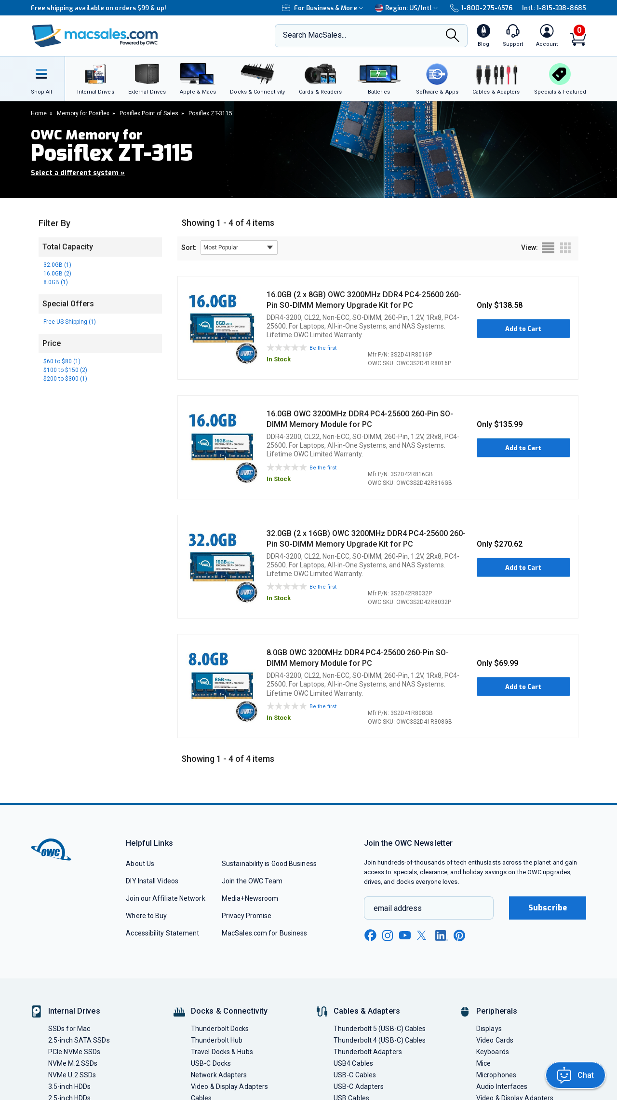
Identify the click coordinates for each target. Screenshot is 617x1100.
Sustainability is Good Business (269, 863)
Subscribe (547, 908)
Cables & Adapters (367, 1011)
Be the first (322, 348)
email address (398, 908)
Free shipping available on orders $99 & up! (98, 8)
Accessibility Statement (162, 933)
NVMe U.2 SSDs (72, 1075)
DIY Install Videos (152, 881)
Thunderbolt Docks (220, 1028)
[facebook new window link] (370, 935)
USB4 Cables (353, 1063)
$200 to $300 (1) (65, 378)
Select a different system (78, 173)
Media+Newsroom (250, 898)
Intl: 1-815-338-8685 (554, 8)
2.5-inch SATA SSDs (79, 1040)
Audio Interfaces (501, 1086)
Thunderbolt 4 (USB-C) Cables (380, 1040)
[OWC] (95, 36)
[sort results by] (239, 247)
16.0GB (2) (57, 273)
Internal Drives (74, 1011)
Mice (483, 1063)
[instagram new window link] (387, 935)
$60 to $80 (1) (61, 361)
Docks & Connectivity (229, 1011)
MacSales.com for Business (264, 933)
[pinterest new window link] (459, 935)
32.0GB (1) (57, 264)
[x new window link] (423, 935)
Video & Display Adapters (229, 1086)
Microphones (496, 1075)
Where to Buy (146, 916)
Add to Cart (523, 329)
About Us (140, 863)
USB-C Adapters (359, 1086)
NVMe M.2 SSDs (72, 1063)
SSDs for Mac (69, 1028)
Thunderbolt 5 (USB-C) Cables (380, 1028)
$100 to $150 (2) (65, 370)
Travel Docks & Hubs (222, 1052)
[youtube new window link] (405, 935)
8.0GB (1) (55, 282)
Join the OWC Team (252, 881)
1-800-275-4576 (481, 8)
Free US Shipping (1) (69, 321)
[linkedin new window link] (441, 935)
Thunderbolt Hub (216, 1040)
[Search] (452, 36)
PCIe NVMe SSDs (74, 1052)
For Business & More (323, 8)
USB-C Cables (355, 1075)
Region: (407, 8)
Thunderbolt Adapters (368, 1052)
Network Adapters (219, 1075)
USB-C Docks (211, 1063)
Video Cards (494, 1040)
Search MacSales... (314, 35)
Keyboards (492, 1052)
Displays (489, 1028)
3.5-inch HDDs (69, 1086)
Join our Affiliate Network (165, 898)
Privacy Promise (246, 916)
